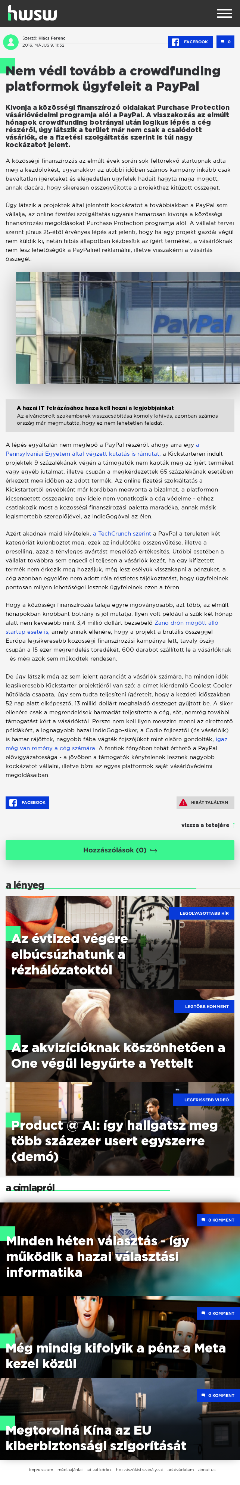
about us (206, 1469)
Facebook (190, 42)
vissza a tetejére (205, 825)
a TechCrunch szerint (122, 533)
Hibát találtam (203, 802)
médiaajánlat (70, 1469)
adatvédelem (181, 1469)
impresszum (41, 1469)
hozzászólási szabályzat (139, 1469)
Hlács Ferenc (51, 38)
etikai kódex (99, 1469)
